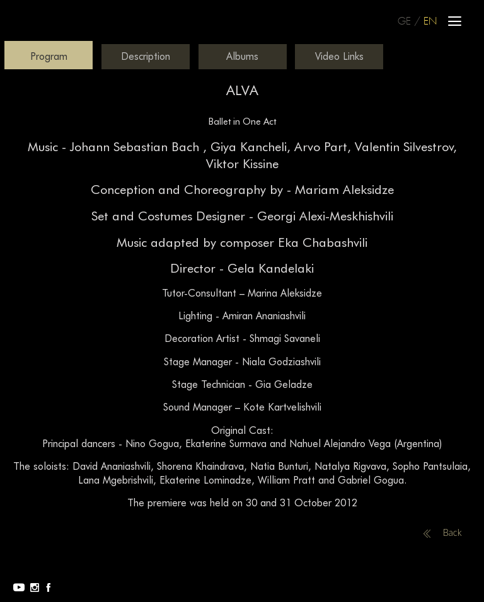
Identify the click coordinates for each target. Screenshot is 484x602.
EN (430, 21)
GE (404, 21)
